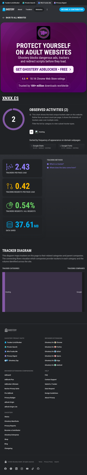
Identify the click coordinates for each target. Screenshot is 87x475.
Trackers (29, 9)
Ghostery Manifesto (12, 421)
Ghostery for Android (53, 365)
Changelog (8, 448)
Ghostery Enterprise (12, 435)
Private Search (28, 3)
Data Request (50, 389)
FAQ (46, 375)
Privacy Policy (48, 462)
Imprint (56, 462)
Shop (6, 439)
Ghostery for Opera (53, 356)
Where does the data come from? (61, 168)
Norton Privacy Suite (12, 389)
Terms (40, 462)
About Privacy (50, 398)
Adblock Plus (9, 379)
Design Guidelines (51, 393)
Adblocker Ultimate (11, 384)
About (20, 9)
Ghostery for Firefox (53, 347)
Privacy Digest (60, 3)
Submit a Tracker (51, 384)
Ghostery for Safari (53, 351)
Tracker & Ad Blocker (11, 3)
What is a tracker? (55, 164)
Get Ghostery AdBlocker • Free (42, 69)
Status (7, 417)
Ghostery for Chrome (53, 342)
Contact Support (51, 379)
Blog (6, 444)
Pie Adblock (9, 393)
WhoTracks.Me (44, 3)
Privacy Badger (10, 398)
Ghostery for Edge (52, 360)
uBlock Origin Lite (11, 407)
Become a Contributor (72, 9)
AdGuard (8, 375)
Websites (39, 9)
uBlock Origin (9, 402)
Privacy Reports (10, 426)
